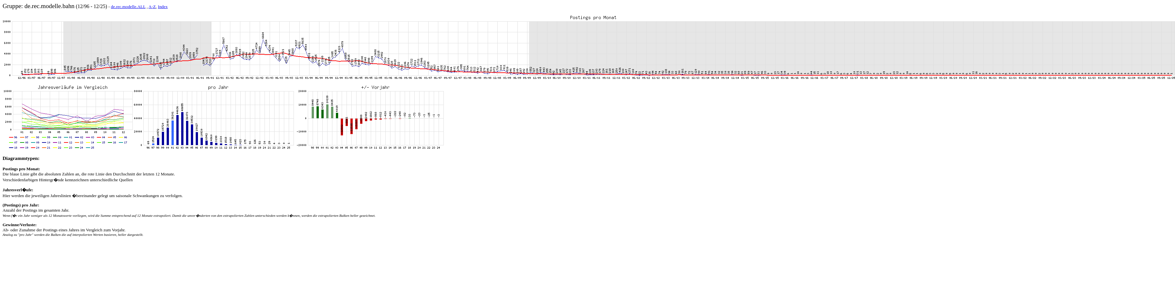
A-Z (152, 6)
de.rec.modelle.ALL (128, 6)
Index (163, 6)
